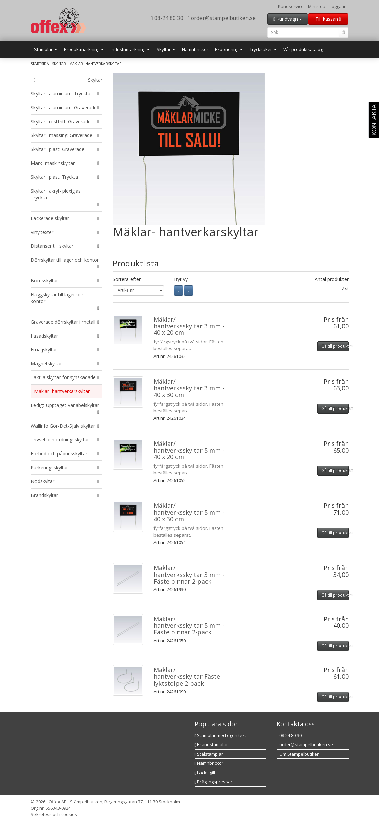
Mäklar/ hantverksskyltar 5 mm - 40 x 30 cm (188, 512)
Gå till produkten (334, 346)
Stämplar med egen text (220, 735)
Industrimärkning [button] (130, 49)
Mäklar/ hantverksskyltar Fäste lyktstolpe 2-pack (186, 676)
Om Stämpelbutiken (298, 754)
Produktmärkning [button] (84, 49)
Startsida (40, 63)
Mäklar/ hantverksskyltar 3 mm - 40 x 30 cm (188, 388)
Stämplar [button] (45, 49)
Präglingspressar (214, 782)
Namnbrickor (195, 49)
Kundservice (291, 6)
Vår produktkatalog (303, 49)
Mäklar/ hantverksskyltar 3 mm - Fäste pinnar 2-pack (188, 574)
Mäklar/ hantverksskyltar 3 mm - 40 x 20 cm (188, 326)
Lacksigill (205, 773)
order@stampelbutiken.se (222, 18)
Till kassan (328, 19)
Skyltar (59, 63)
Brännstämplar (211, 744)
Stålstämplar (209, 754)
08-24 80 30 (167, 18)
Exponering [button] (229, 49)
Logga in (338, 6)
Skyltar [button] (166, 49)
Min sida (316, 6)
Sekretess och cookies (54, 814)
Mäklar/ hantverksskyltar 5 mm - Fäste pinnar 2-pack (188, 625)
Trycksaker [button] (263, 49)
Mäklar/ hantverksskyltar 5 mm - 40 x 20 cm (188, 450)
